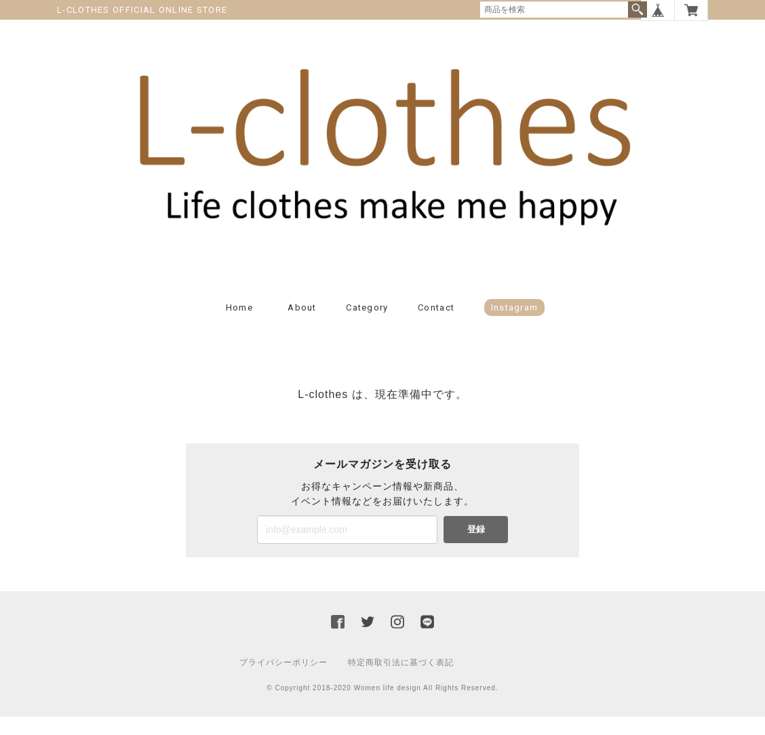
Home (239, 326)
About (302, 326)
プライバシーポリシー (283, 681)
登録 (476, 547)
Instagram (514, 326)
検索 (637, 9)
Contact (436, 326)
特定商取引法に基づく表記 (401, 681)
